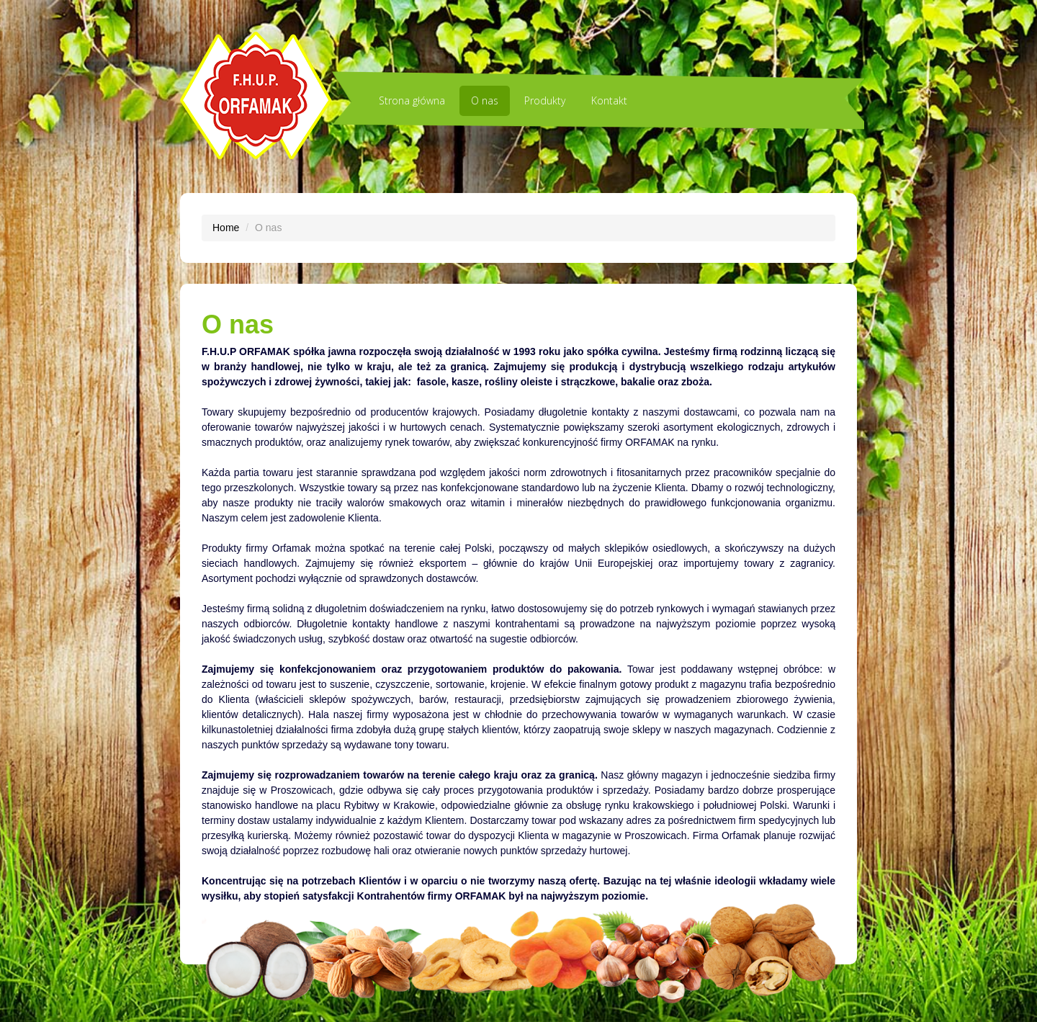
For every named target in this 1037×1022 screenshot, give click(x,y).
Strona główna (412, 100)
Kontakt (609, 100)
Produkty (544, 100)
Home (225, 227)
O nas (484, 100)
